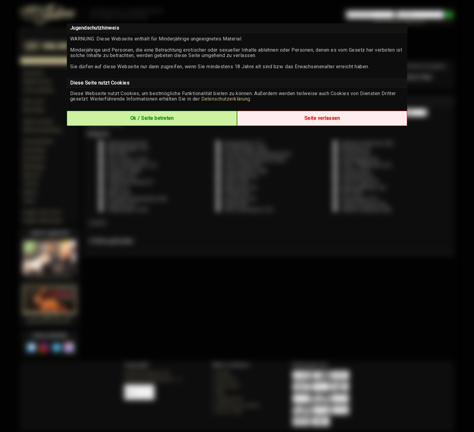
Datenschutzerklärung (225, 99)
